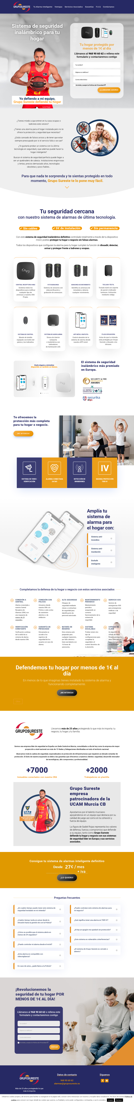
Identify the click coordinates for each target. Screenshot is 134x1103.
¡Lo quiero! (67, 877)
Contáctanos (108, 7)
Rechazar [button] (119, 1100)
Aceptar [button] (110, 1100)
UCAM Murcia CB (88, 804)
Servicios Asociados (74, 7)
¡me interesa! (23, 433)
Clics (18, 701)
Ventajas (58, 7)
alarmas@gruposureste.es (67, 1083)
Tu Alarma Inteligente (42, 7)
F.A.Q (98, 7)
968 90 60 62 (96, 53)
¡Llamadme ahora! (109, 90)
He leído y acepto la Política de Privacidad (89, 85)
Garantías (89, 7)
